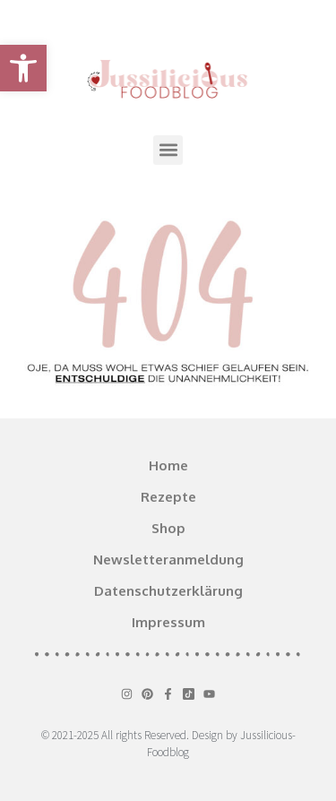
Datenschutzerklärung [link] (168, 590)
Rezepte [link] (168, 496)
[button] (168, 150)
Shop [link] (168, 528)
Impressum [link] (168, 622)
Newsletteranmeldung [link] (168, 559)
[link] (23, 68)
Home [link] (168, 465)
